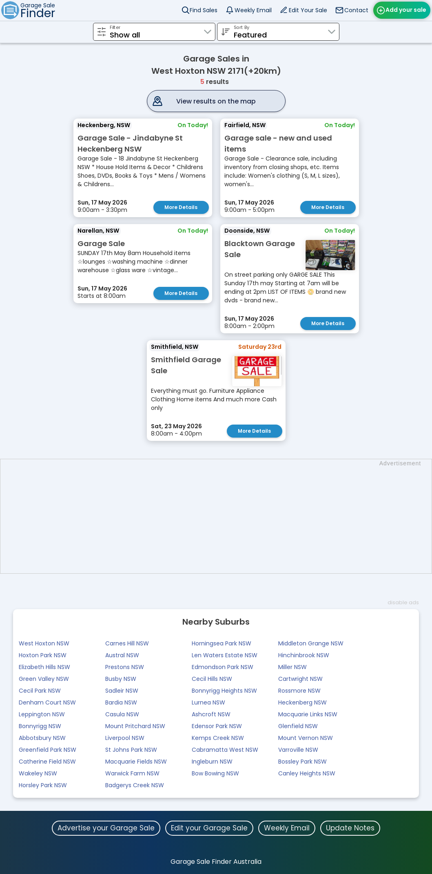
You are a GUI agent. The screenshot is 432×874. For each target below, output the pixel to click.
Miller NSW (292, 666)
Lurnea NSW (208, 701)
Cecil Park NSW (40, 689)
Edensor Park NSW (217, 725)
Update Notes (350, 827)
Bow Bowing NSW (215, 772)
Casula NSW (122, 713)
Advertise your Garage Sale (106, 827)
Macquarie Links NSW (307, 713)
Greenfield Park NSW (47, 748)
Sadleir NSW (121, 689)
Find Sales (203, 10)
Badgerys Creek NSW (134, 784)
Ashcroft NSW (211, 713)
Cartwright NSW (300, 678)
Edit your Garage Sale (209, 827)
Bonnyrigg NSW (40, 725)
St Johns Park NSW (131, 748)
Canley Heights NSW (306, 772)
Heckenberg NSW (302, 701)
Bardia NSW (121, 701)
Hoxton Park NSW (42, 654)
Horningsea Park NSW (221, 642)
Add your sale (405, 10)
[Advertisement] (220, 515)
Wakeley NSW (38, 772)
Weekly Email (253, 10)
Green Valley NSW (44, 678)
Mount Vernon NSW (305, 737)
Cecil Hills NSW (212, 678)
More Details (180, 207)
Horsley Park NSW (43, 784)
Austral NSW (122, 654)
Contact (356, 10)
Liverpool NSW (124, 737)
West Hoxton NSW (44, 642)
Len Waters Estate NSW (224, 654)
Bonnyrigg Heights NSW (224, 689)
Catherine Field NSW (47, 760)
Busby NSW (120, 678)
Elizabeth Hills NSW (44, 666)
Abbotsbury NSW (42, 737)
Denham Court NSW (47, 701)
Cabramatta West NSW (225, 748)
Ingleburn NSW (212, 760)
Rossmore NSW (299, 689)
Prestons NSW (124, 666)
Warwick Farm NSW (132, 772)
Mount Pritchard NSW (135, 725)
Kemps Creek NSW (218, 737)
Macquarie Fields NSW (136, 760)
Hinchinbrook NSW (303, 654)
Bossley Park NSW (302, 760)
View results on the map (216, 101)
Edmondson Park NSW (222, 666)
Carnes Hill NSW (127, 642)
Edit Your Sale (308, 10)
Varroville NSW (298, 748)
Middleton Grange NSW (310, 642)
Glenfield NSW (298, 725)
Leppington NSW (42, 713)
